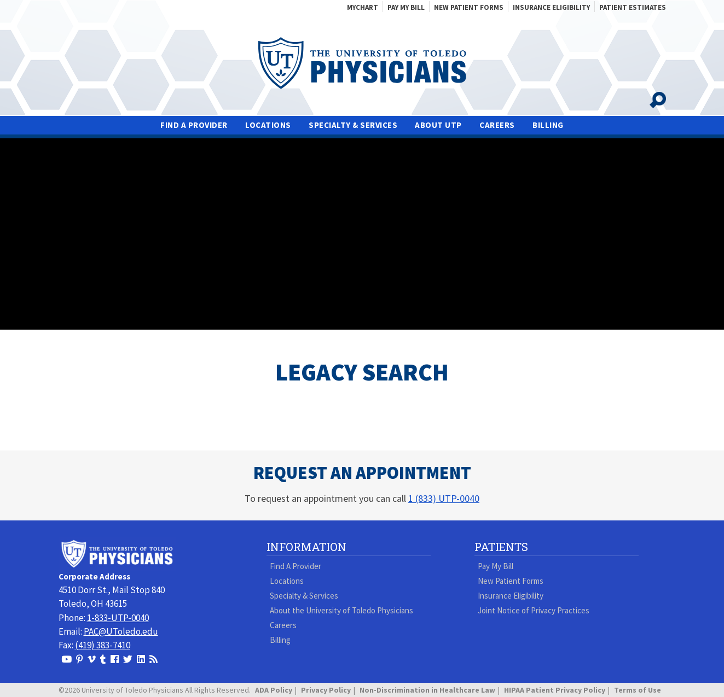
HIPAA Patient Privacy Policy (554, 690)
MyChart (362, 7)
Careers (497, 125)
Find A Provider (194, 125)
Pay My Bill (406, 7)
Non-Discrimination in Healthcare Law (427, 690)
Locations (268, 125)
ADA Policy (273, 690)
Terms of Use (637, 690)
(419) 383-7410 (102, 645)
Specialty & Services (353, 125)
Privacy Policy (326, 690)
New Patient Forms (468, 7)
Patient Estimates (632, 7)
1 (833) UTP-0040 (443, 498)
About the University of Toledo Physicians (341, 610)
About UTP (438, 125)
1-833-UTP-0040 (118, 618)
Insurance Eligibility (551, 7)
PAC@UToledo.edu (121, 631)
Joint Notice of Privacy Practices (533, 610)
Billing (548, 125)
